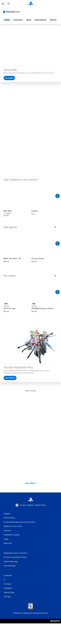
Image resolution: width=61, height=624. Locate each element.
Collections (18, 20)
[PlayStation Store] (12, 12)
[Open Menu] (3, 4)
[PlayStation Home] (30, 3)
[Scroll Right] (57, 196)
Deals (28, 20)
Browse (53, 20)
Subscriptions (40, 20)
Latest (7, 20)
